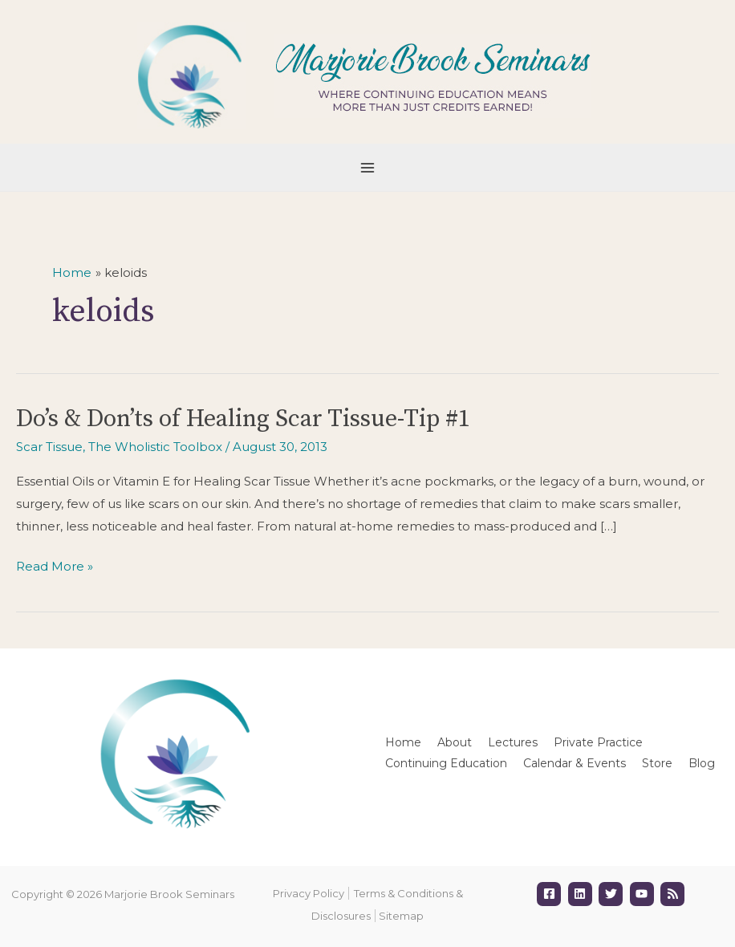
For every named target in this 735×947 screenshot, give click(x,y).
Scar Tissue (49, 446)
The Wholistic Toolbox (155, 446)
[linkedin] (582, 894)
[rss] (674, 894)
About (454, 742)
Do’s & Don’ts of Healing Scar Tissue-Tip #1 (243, 419)
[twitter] (613, 894)
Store (657, 763)
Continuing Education (446, 763)
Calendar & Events (574, 763)
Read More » (54, 566)
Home (403, 742)
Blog (701, 763)
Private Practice (598, 742)
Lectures (513, 742)
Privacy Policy (308, 893)
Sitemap (401, 915)
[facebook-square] (551, 894)
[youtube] (644, 894)
